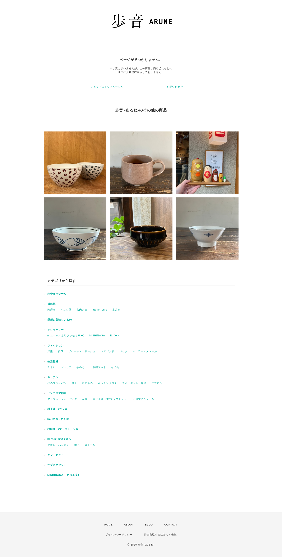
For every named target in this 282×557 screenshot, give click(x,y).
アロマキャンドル (143, 399)
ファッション (55, 345)
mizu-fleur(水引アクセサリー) (65, 335)
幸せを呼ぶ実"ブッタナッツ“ (110, 399)
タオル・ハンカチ (58, 444)
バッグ (123, 351)
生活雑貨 (52, 361)
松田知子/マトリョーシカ (62, 429)
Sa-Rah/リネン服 (58, 419)
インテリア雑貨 (56, 393)
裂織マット (99, 367)
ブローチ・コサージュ (82, 351)
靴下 (60, 351)
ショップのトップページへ (107, 86)
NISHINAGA (97, 335)
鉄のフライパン (56, 383)
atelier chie (100, 309)
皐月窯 (116, 309)
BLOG (149, 524)
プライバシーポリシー (119, 534)
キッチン (52, 377)
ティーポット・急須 (134, 383)
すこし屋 (66, 309)
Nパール (115, 335)
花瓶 (85, 399)
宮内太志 (82, 309)
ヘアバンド (107, 351)
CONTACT (171, 524)
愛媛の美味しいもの (59, 319)
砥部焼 (51, 303)
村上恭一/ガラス (57, 409)
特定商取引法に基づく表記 (160, 534)
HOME (108, 524)
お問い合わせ (175, 86)
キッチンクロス (107, 383)
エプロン (157, 383)
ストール (90, 444)
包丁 (74, 383)
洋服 (50, 351)
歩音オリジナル (56, 293)
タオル (51, 367)
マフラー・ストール (145, 351)
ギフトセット (55, 454)
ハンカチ (66, 367)
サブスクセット (56, 465)
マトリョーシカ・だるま (62, 399)
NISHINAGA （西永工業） (63, 475)
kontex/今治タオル (59, 439)
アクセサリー (56, 329)
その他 (115, 367)
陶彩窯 (51, 309)
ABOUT (129, 524)
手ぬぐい (82, 367)
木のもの (87, 383)
